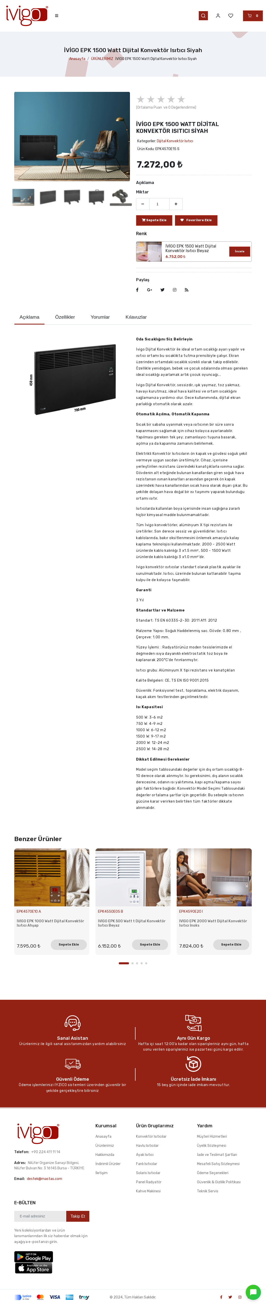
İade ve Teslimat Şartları (217, 1155)
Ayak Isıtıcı (145, 1155)
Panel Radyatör (148, 1182)
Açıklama (29, 317)
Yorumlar (100, 317)
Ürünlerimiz (104, 1146)
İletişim (101, 1173)
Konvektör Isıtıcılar (151, 1136)
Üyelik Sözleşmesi (211, 1146)
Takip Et (78, 1216)
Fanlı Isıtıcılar (146, 1164)
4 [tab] (142, 963)
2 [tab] (132, 963)
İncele (239, 251)
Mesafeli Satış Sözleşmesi (218, 1164)
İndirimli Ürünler (108, 1164)
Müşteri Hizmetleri (212, 1136)
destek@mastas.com (44, 1179)
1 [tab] (124, 963)
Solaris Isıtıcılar (148, 1173)
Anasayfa (77, 59)
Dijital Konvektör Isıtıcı (175, 141)
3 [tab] (137, 963)
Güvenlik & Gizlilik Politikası (219, 1182)
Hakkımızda (104, 1155)
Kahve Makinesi (148, 1191)
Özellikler (65, 317)
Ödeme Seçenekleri (212, 1173)
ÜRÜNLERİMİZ (102, 59)
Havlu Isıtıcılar (147, 1146)
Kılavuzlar (136, 317)
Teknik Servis (207, 1191)
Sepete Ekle (69, 944)
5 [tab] (146, 963)
